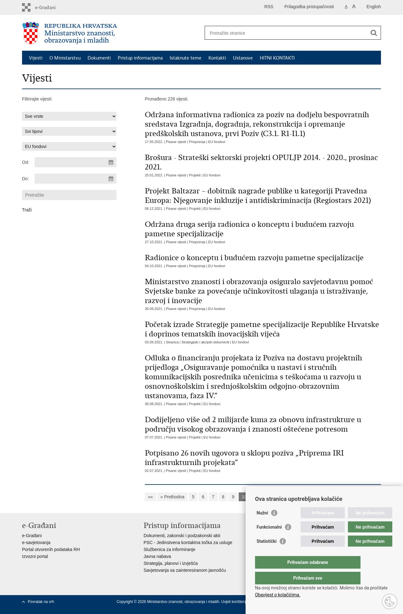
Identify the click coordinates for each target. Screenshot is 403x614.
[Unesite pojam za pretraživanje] (286, 33)
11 (256, 496)
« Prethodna (172, 496)
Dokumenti (99, 58)
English (373, 6)
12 (269, 496)
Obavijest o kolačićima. (277, 594)
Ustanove (243, 58)
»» (334, 496)
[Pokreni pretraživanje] (373, 33)
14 (294, 496)
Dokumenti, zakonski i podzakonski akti (182, 535)
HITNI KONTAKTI (277, 58)
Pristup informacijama (140, 58)
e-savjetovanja (36, 542)
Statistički (266, 553)
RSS (268, 6)
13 (281, 496)
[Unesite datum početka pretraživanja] (75, 162)
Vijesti (36, 58)
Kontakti (217, 58)
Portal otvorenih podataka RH (51, 549)
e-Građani (32, 535)
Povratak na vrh (41, 602)
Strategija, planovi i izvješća (171, 563)
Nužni (262, 525)
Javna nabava (157, 556)
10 (244, 496)
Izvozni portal (35, 556)
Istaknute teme (186, 58)
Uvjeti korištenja (235, 602)
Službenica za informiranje (169, 549)
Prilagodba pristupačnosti (309, 6)
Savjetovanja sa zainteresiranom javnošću (185, 570)
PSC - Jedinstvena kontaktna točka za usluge (188, 542)
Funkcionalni (269, 539)
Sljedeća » (314, 496)
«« (150, 496)
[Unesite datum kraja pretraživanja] (75, 179)
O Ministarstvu (65, 58)
